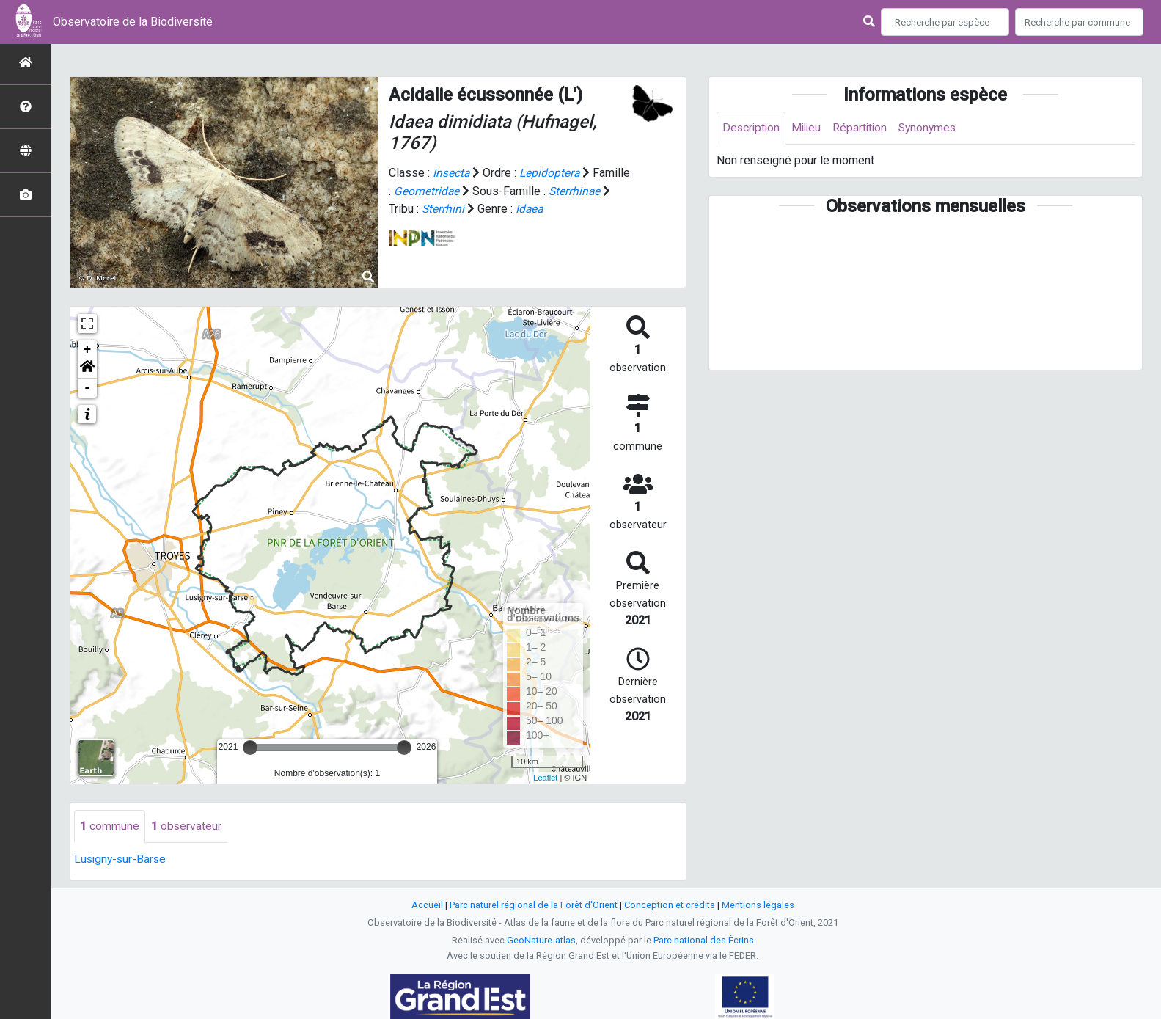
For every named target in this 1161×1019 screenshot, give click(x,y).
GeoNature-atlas (541, 940)
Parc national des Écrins (703, 940)
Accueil (427, 904)
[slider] (250, 747)
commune (109, 826)
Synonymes (934, 128)
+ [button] (88, 350)
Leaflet (545, 777)
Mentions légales (758, 904)
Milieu (809, 128)
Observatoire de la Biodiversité (133, 22)
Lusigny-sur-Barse (121, 859)
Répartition (865, 128)
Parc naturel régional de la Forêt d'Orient (534, 904)
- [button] (88, 388)
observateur (186, 826)
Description (752, 128)
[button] (87, 369)
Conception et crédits (669, 904)
